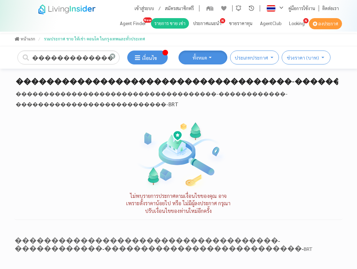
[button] (238, 8)
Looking (297, 23)
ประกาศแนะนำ (207, 23)
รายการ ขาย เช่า (169, 23)
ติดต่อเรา (330, 8)
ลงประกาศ (325, 23)
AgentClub (270, 23)
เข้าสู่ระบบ (144, 8)
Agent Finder (133, 23)
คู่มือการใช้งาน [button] (301, 8)
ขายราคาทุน (240, 23)
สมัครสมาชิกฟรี (179, 8)
